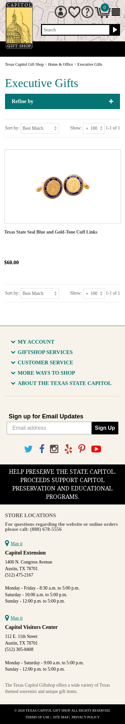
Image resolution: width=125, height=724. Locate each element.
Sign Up (105, 428)
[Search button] (114, 30)
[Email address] (49, 428)
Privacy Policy (86, 717)
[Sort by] (40, 128)
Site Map (61, 717)
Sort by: (12, 127)
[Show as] (94, 128)
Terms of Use (37, 717)
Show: (76, 127)
